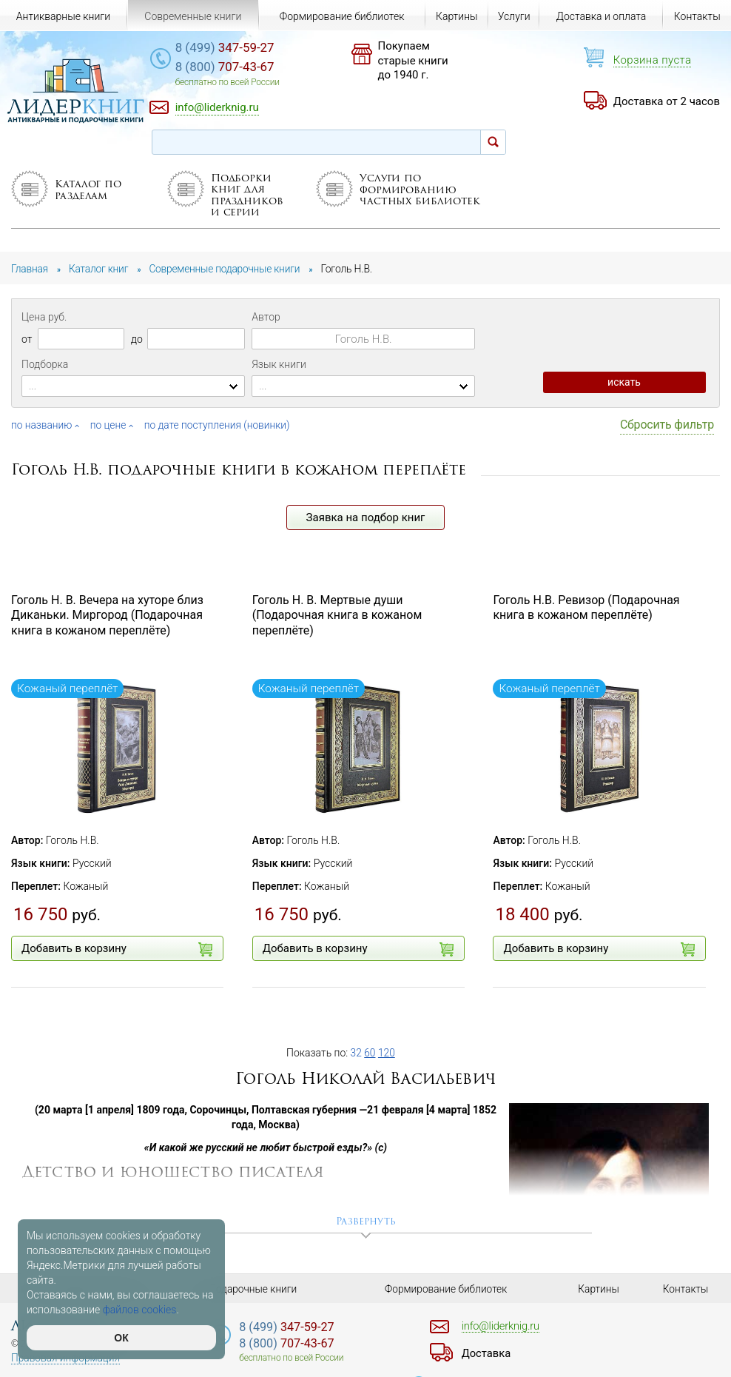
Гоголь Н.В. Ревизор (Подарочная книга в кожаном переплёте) (586, 608)
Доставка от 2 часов (666, 101)
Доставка (487, 1353)
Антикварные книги (63, 16)
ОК (121, 1338)
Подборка (44, 364)
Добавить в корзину (116, 949)
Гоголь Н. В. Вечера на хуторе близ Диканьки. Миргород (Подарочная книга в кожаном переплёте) (107, 615)
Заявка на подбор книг (365, 517)
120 (387, 1053)
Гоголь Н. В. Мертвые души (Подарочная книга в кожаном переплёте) (337, 615)
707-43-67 (234, 67)
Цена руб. (44, 317)
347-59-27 (234, 48)
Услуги (514, 16)
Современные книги (192, 16)
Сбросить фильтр (667, 425)
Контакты (697, 16)
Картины (457, 16)
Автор (266, 317)
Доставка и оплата (601, 16)
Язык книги (279, 364)
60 (371, 1053)
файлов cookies (140, 1310)
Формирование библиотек (342, 16)
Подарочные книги (253, 1289)
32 (357, 1053)
